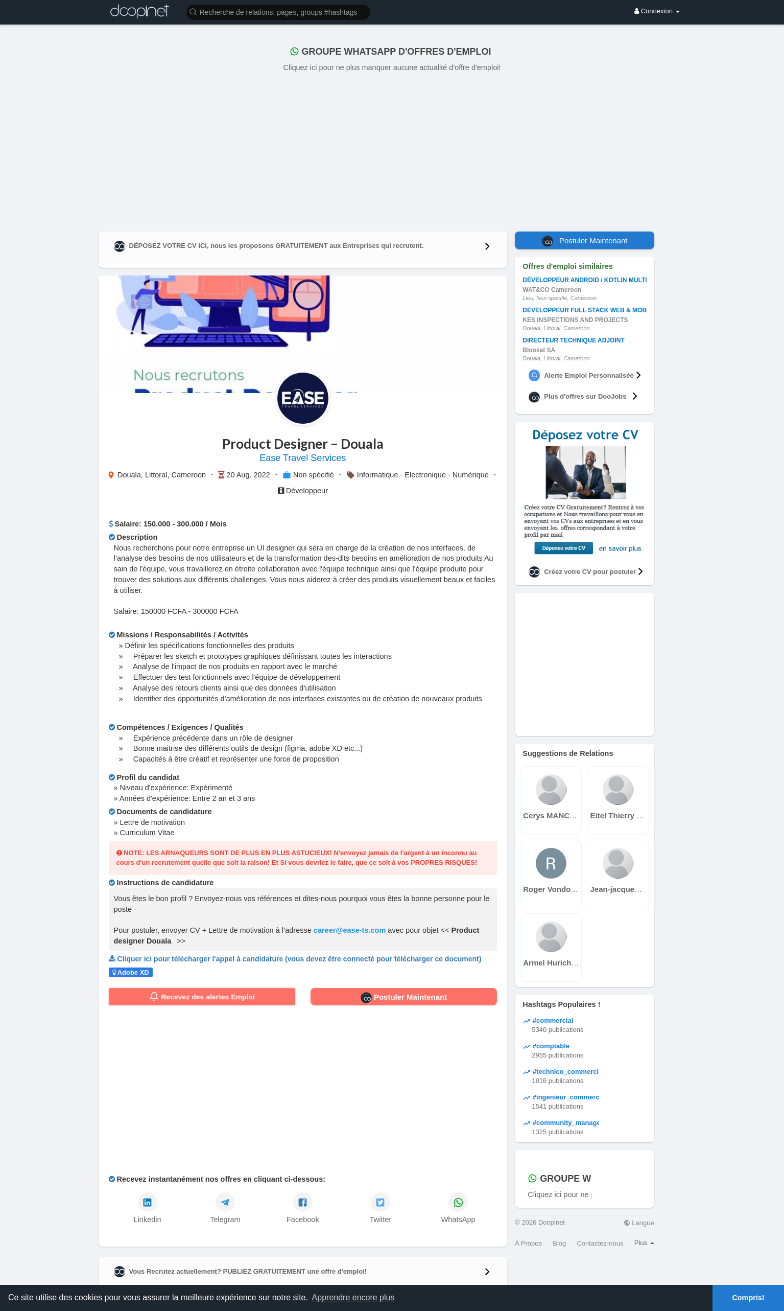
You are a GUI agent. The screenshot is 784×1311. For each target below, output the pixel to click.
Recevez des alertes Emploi (202, 997)
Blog (559, 1243)
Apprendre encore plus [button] (353, 1297)
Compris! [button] (748, 1298)
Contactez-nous (600, 1243)
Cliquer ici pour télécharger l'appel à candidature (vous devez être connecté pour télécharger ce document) (299, 959)
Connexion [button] (656, 11)
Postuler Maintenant (404, 997)
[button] (278, 11)
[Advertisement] (392, 149)
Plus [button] (644, 1243)
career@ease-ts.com (350, 930)
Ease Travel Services (302, 458)
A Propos (528, 1243)
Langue (639, 1223)
